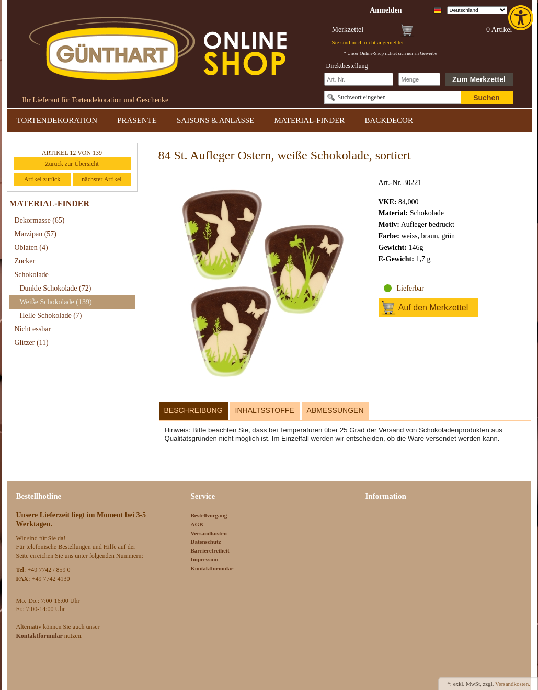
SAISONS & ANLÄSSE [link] (215, 120)
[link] (521, 17)
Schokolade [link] (32, 275)
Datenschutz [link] (206, 541)
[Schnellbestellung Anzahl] (419, 79)
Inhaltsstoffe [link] (264, 410)
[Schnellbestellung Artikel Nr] (358, 79)
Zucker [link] (25, 261)
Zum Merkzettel (479, 79)
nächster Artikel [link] (101, 179)
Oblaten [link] (31, 247)
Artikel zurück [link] (42, 179)
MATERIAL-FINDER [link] (309, 120)
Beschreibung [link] (193, 410)
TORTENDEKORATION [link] (57, 120)
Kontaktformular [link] (212, 568)
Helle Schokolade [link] (51, 315)
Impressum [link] (205, 559)
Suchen (486, 98)
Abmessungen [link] (335, 410)
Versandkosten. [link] (512, 684)
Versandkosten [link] (209, 533)
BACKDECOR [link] (388, 120)
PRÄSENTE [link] (137, 120)
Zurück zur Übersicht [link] (72, 163)
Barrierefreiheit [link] (210, 550)
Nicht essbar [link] (33, 329)
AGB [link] (197, 524)
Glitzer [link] (32, 343)
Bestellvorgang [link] (209, 515)
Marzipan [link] (35, 234)
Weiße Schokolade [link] (56, 302)
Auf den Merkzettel (433, 307)
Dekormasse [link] (40, 220)
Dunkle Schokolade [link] (55, 288)
